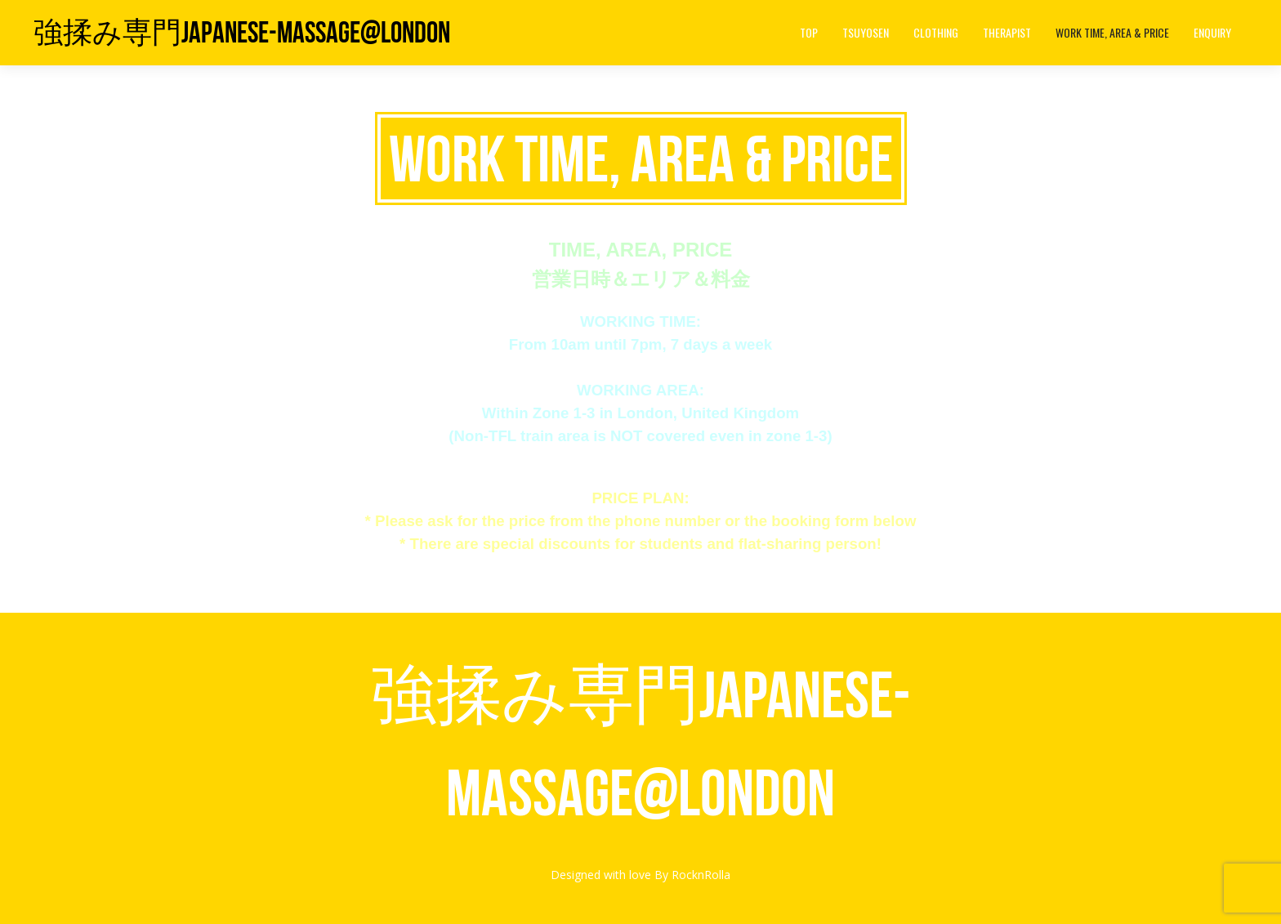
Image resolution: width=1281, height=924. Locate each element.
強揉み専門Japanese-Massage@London (241, 32)
